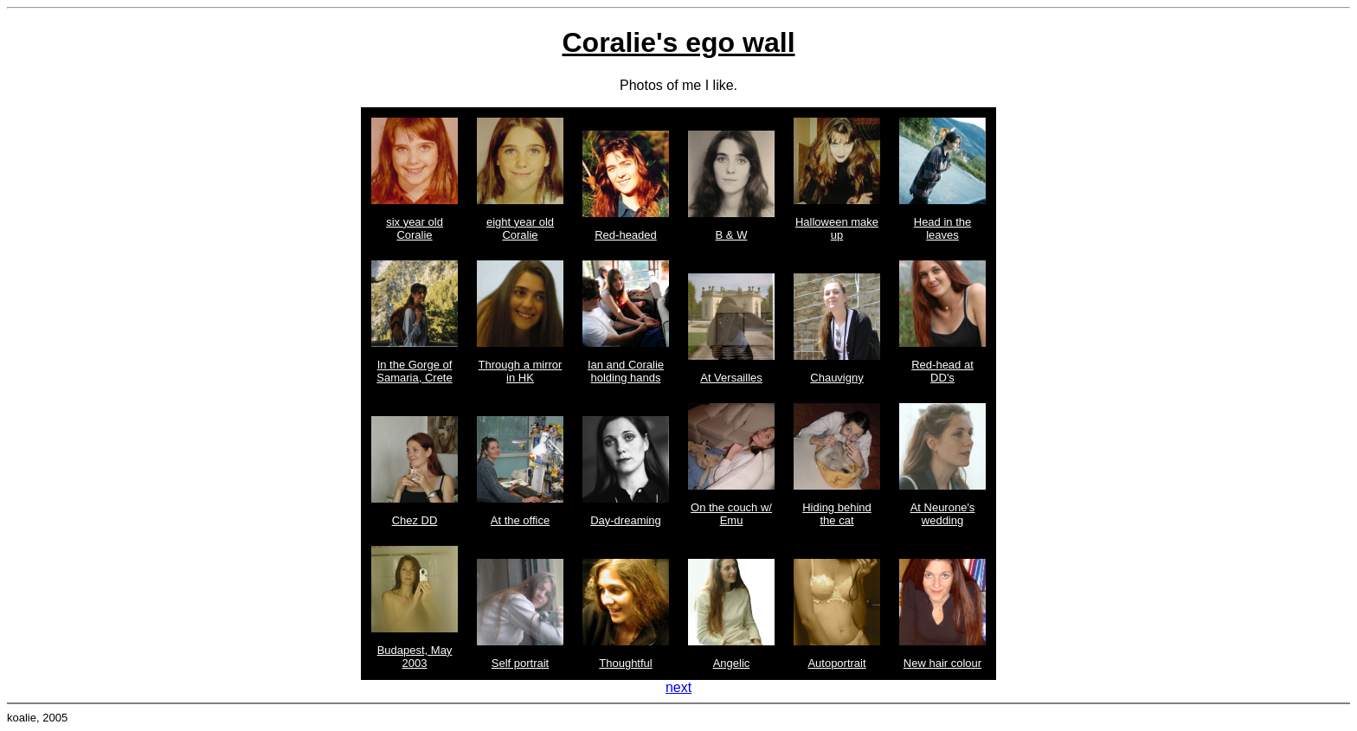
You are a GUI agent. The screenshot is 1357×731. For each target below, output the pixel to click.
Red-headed (626, 234)
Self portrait (520, 663)
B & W (732, 234)
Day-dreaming (625, 520)
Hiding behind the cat (836, 514)
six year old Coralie (414, 228)
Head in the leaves (943, 228)
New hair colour (942, 663)
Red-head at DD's (942, 371)
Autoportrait (836, 663)
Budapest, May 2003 (415, 657)
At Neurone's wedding (942, 514)
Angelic (731, 663)
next (678, 687)
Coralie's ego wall (678, 42)
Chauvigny (836, 377)
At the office (520, 520)
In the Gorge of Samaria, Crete (414, 371)
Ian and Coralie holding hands (626, 371)
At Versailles (731, 377)
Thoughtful (625, 663)
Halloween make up (836, 228)
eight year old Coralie (520, 228)
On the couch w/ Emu (731, 514)
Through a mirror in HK (521, 371)
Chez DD (415, 520)
